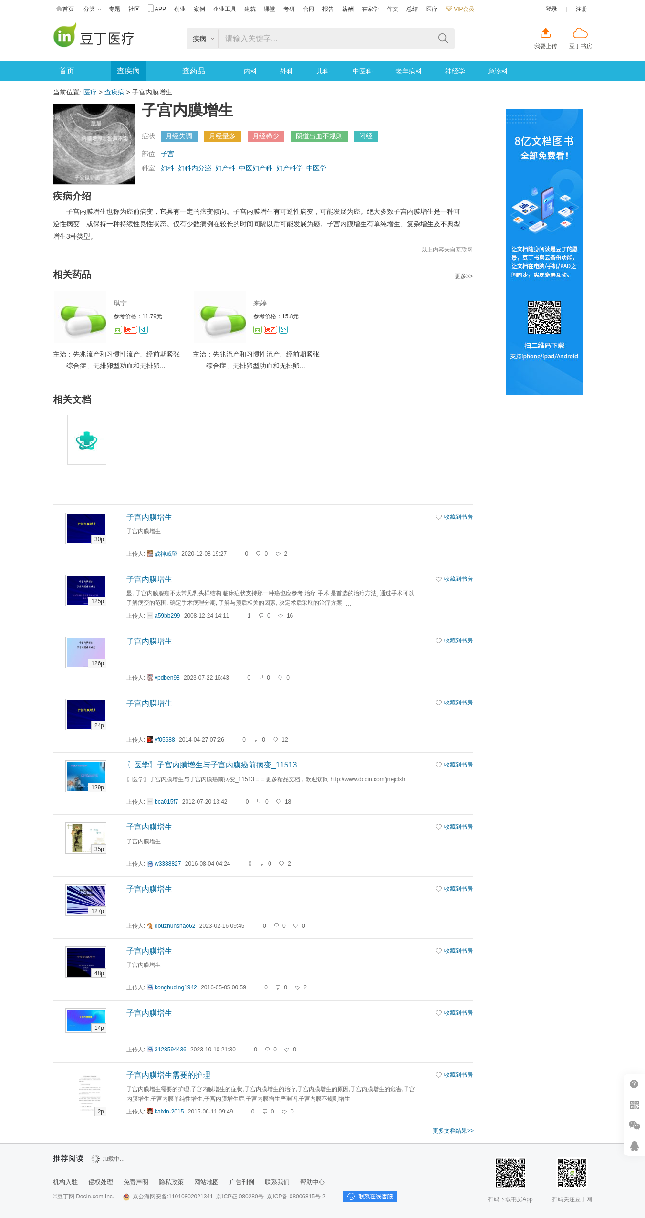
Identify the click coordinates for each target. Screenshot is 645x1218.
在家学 (370, 9)
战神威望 (166, 553)
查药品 (193, 71)
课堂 (269, 9)
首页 (65, 9)
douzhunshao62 (175, 926)
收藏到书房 (458, 517)
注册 (581, 9)
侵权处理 (100, 1182)
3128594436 (171, 1049)
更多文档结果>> (453, 1130)
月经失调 (179, 136)
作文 (392, 9)
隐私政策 (171, 1182)
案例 (199, 9)
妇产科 (225, 168)
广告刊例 (241, 1182)
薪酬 (348, 9)
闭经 (366, 136)
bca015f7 (166, 801)
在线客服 (634, 1145)
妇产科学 (289, 168)
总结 (412, 9)
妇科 (167, 168)
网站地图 (206, 1182)
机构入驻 (65, 1182)
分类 (92, 9)
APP (157, 9)
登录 (551, 9)
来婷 (260, 303)
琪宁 (120, 303)
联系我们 (277, 1182)
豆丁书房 (580, 46)
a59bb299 (167, 615)
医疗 (431, 9)
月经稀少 (265, 136)
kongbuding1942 (176, 987)
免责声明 (136, 1182)
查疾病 (128, 71)
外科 (286, 71)
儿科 (323, 71)
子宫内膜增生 (149, 517)
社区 (134, 9)
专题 (114, 9)
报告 (328, 9)
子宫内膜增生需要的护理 (168, 1075)
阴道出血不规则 (319, 136)
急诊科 (498, 71)
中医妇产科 (255, 168)
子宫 (167, 154)
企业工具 (224, 9)
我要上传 (545, 46)
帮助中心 (634, 1084)
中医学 (316, 168)
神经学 (455, 71)
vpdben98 (167, 677)
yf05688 (165, 739)
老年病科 (408, 71)
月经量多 (222, 136)
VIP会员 (460, 9)
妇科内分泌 (194, 168)
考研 (289, 9)
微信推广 (634, 1125)
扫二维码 (634, 1104)
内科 (250, 71)
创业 (180, 9)
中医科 (363, 71)
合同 (308, 9)
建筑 (250, 9)
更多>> (464, 276)
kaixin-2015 (169, 1111)
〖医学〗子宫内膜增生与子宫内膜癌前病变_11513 (211, 765)
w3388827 (168, 864)
